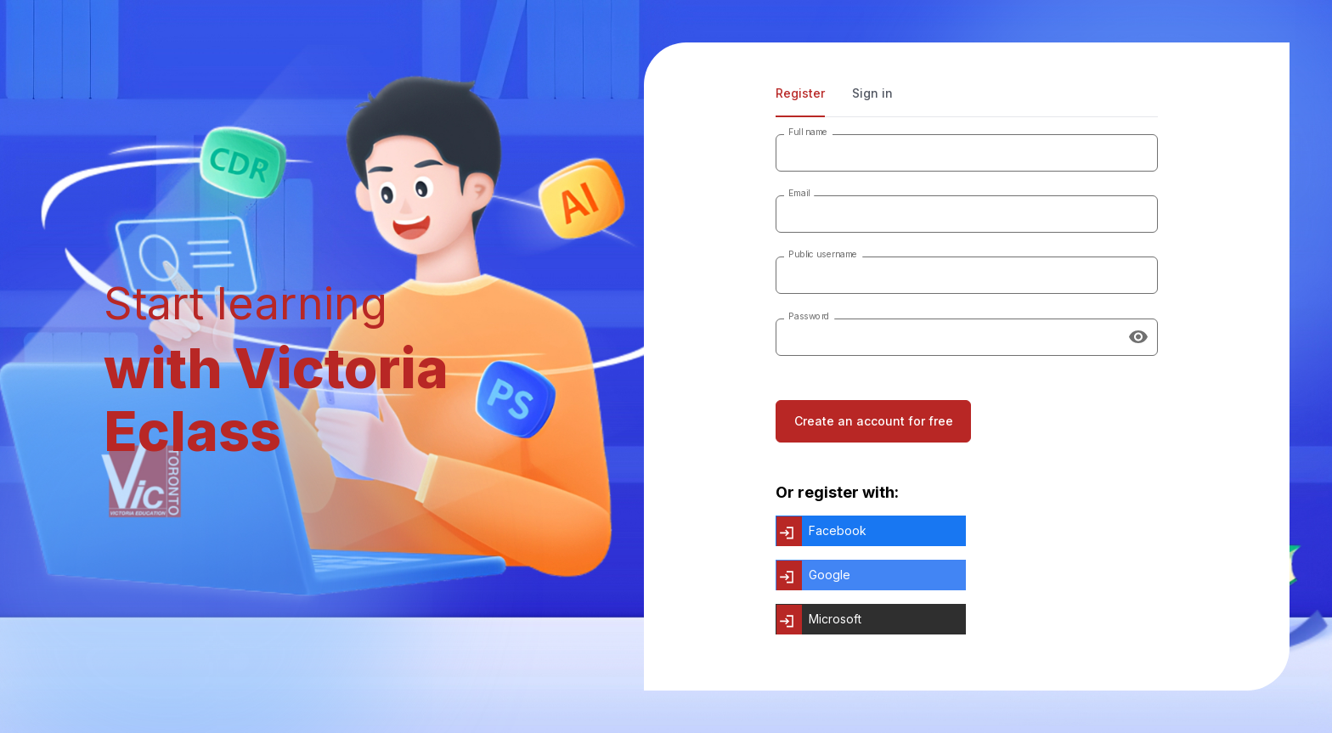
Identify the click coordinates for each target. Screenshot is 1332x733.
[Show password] (1138, 337)
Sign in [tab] (872, 93)
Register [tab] (800, 93)
